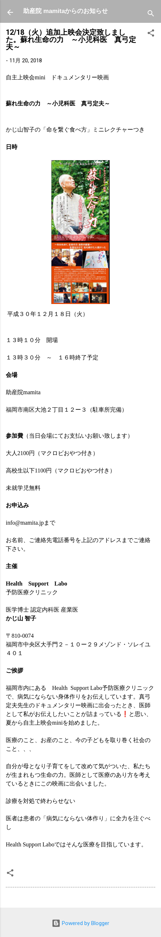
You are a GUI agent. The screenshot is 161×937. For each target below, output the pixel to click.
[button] (151, 34)
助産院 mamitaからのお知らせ (65, 11)
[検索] (151, 15)
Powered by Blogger (80, 923)
